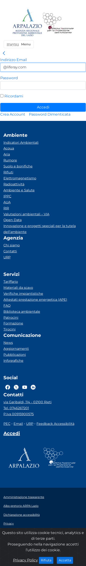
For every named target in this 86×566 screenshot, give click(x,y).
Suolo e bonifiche (18, 166)
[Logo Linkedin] (33, 387)
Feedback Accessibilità (55, 424)
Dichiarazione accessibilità (21, 514)
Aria (6, 154)
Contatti (10, 251)
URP (7, 257)
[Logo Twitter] (16, 387)
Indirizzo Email (13, 60)
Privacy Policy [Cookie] (25, 560)
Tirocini (9, 329)
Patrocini (10, 317)
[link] (4, 53)
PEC (6, 424)
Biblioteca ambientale (21, 311)
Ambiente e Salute (19, 190)
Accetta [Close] (66, 560)
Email (18, 424)
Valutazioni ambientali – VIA (26, 214)
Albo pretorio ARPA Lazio (21, 506)
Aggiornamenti (16, 349)
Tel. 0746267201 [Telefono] (16, 408)
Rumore (10, 160)
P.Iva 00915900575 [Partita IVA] (18, 414)
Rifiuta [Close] (47, 560)
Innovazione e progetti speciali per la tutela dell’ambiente (39, 229)
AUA (7, 202)
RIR (6, 208)
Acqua (8, 148)
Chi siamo (11, 245)
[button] (19, 44)
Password (9, 78)
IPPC (7, 196)
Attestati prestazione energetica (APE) (35, 300)
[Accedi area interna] (11, 434)
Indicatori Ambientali (21, 142)
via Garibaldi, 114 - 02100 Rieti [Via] (27, 402)
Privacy (8, 523)
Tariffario (10, 282)
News (8, 343)
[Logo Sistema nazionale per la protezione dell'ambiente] (58, 22)
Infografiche (13, 361)
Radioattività (13, 184)
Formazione (13, 323)
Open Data (12, 220)
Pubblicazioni (14, 355)
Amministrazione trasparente (23, 497)
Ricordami (11, 96)
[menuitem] (12, 114)
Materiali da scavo (18, 288)
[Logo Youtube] (24, 387)
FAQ (7, 305)
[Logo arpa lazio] (27, 22)
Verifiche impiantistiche (23, 294)
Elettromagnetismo (19, 178)
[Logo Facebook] (7, 387)
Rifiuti (8, 172)
